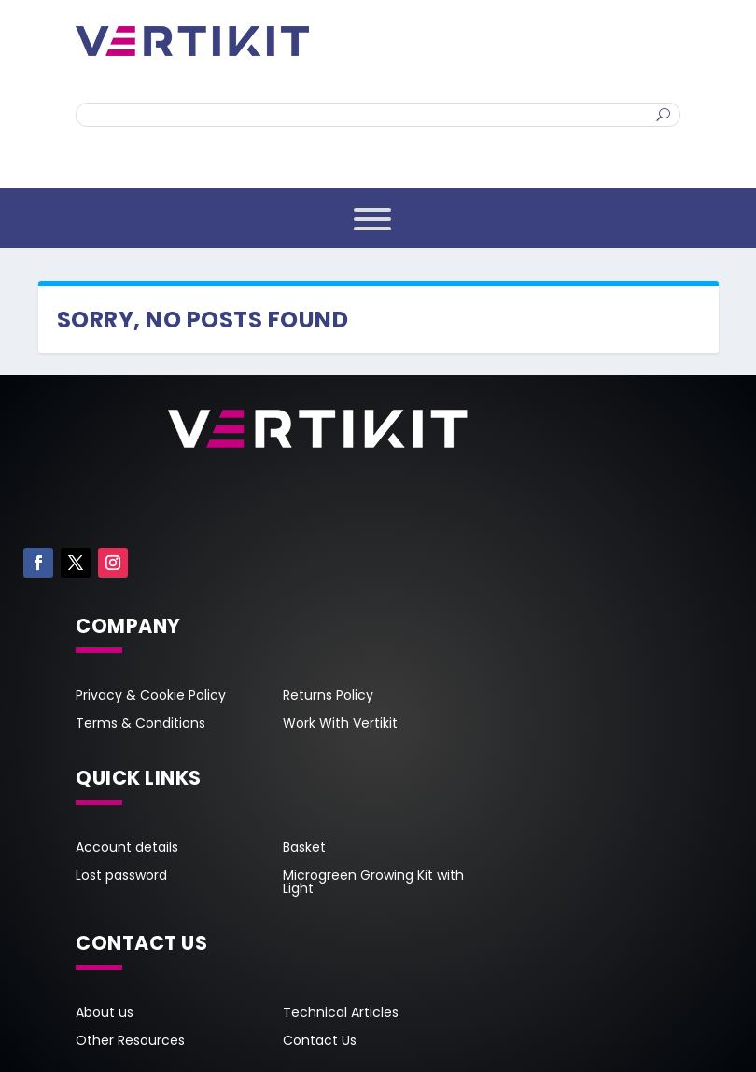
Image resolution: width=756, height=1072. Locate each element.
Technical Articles (341, 1014)
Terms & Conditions (140, 724)
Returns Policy (328, 696)
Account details (127, 848)
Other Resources (130, 1042)
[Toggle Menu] (372, 219)
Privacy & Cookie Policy (151, 696)
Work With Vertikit (340, 724)
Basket (304, 848)
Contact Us (320, 1042)
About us (104, 1014)
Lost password (121, 876)
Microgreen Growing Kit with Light (373, 883)
